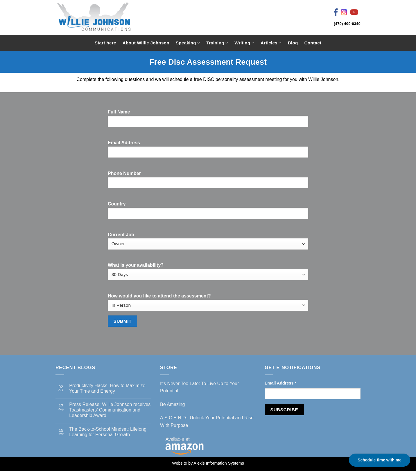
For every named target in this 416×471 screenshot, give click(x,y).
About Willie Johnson (146, 42)
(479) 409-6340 (347, 23)
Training (217, 43)
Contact (313, 42)
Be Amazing (172, 404)
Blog (293, 42)
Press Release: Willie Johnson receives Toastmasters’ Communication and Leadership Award (109, 410)
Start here (105, 42)
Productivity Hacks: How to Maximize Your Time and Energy (107, 388)
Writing (244, 43)
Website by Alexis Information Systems (208, 463)
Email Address (280, 383)
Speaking (188, 43)
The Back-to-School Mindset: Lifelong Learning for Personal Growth (107, 432)
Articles (271, 43)
